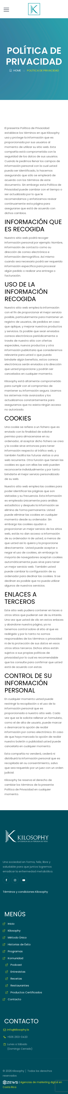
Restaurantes (20, 985)
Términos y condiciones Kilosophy (25, 892)
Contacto (14, 999)
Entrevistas (18, 972)
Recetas (16, 978)
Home (15, 70)
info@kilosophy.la (18, 1029)
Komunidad (15, 958)
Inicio (11, 924)
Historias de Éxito (19, 944)
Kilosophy (14, 930)
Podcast (16, 965)
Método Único (17, 937)
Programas (15, 951)
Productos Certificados (26, 992)
